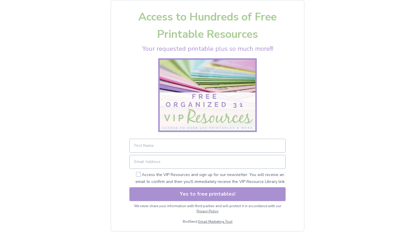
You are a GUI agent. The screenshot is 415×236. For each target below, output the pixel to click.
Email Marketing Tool (215, 221)
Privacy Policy (207, 211)
